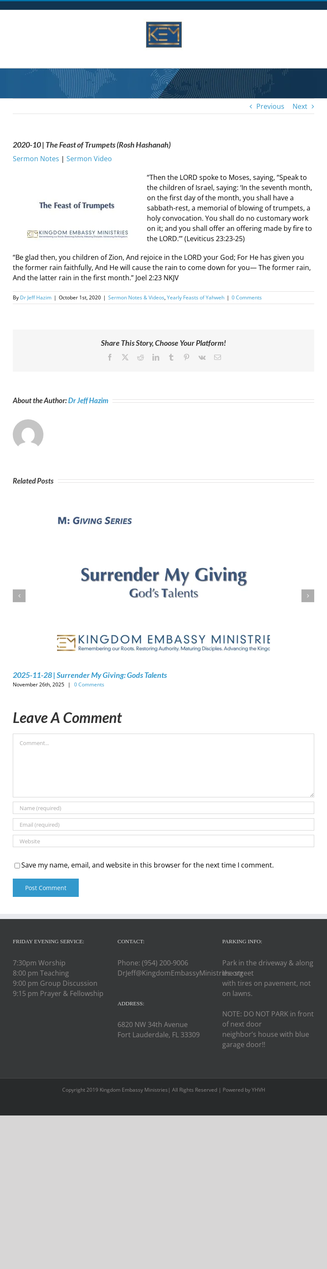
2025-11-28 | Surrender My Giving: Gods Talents (90, 675)
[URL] (163, 841)
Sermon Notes (36, 158)
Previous (270, 106)
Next (300, 106)
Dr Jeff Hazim (36, 297)
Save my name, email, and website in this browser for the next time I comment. (147, 865)
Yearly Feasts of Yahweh (195, 297)
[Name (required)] (163, 808)
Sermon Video (89, 158)
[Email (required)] (163, 824)
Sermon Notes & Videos (136, 297)
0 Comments (247, 297)
